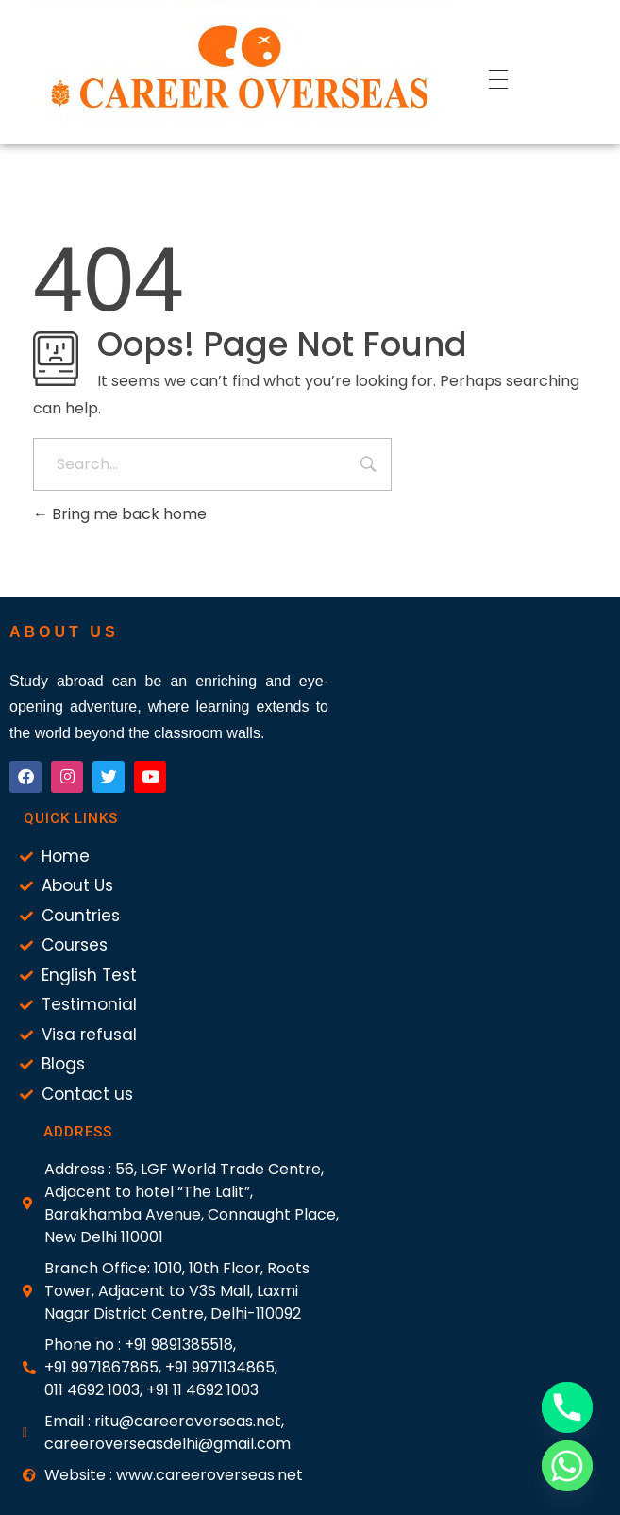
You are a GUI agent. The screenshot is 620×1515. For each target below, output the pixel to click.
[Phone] (567, 1407)
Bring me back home (120, 514)
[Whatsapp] (567, 1465)
